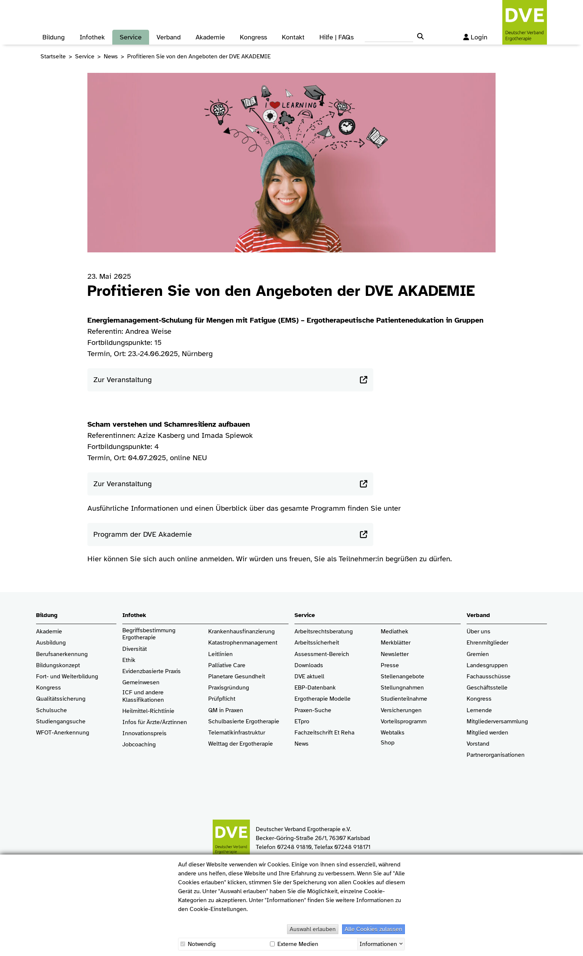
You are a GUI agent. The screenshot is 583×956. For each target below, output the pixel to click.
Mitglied (477, 732)
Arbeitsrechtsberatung (323, 631)
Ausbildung (51, 642)
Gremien (478, 654)
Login (475, 37)
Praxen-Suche (312, 710)
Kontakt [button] (293, 37)
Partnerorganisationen (496, 755)
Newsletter (395, 654)
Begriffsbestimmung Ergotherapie (149, 634)
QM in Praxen (225, 710)
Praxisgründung (228, 687)
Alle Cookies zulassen (373, 929)
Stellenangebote (402, 676)
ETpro (301, 721)
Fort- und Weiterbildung (67, 676)
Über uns (478, 631)
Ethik (128, 660)
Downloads (308, 665)
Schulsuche (51, 710)
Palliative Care (226, 665)
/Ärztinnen (173, 722)
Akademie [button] (210, 37)
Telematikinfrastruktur (236, 732)
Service (84, 56)
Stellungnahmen (402, 687)
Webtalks (393, 732)
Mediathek (394, 631)
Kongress (48, 687)
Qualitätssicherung (61, 699)
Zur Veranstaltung (122, 379)
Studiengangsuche (61, 721)
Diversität (134, 649)
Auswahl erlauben (313, 929)
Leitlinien (220, 654)
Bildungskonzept (58, 665)
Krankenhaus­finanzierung (241, 631)
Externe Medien (294, 944)
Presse (390, 665)
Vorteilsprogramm (403, 721)
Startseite (53, 56)
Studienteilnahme (404, 699)
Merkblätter (395, 642)
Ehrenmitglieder (487, 642)
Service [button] (131, 37)
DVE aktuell (309, 676)
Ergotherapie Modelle (322, 699)
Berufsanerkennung (62, 654)
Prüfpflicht (221, 699)
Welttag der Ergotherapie (240, 743)
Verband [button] (169, 37)
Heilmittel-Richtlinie (148, 711)
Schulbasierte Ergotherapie (243, 721)
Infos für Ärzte (141, 722)
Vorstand (478, 743)
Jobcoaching (139, 744)
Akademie (49, 631)
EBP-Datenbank (315, 687)
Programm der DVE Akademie (142, 534)
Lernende (479, 710)
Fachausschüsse (488, 676)
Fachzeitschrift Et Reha (324, 732)
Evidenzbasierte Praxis (151, 671)
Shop (387, 746)
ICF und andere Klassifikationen (143, 696)
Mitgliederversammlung (497, 721)
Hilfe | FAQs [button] (336, 37)
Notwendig (198, 944)
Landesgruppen (487, 665)
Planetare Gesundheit (236, 676)
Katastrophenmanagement (242, 642)
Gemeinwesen (141, 682)
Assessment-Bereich (321, 654)
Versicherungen (401, 710)
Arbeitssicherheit (316, 642)
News (111, 56)
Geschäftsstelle (487, 687)
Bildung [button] (53, 37)
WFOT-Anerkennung (62, 732)
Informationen (378, 943)
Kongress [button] (253, 37)
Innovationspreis (144, 733)
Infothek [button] (92, 37)
